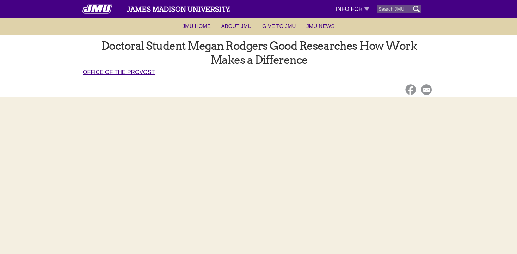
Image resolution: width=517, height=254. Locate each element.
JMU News (320, 26)
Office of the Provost (119, 72)
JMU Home (197, 26)
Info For (352, 9)
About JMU (236, 26)
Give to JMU (279, 26)
